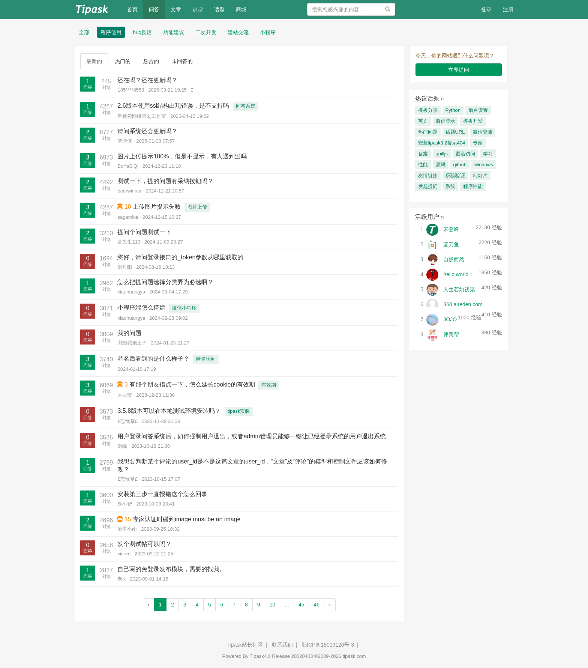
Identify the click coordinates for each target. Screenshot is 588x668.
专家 (478, 143)
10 (273, 605)
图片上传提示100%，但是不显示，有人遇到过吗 (182, 156)
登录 (486, 9)
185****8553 (130, 90)
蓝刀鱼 (451, 244)
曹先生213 (128, 242)
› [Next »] (330, 605)
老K (121, 579)
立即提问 (458, 70)
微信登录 (445, 121)
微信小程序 (184, 308)
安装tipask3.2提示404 (441, 143)
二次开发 (205, 32)
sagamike (127, 217)
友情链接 (428, 175)
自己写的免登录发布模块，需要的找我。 (171, 569)
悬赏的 (151, 61)
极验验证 (455, 175)
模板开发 (473, 121)
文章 (176, 9)
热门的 (122, 61)
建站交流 (238, 32)
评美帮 (451, 334)
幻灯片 (480, 175)
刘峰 (122, 446)
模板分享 (428, 110)
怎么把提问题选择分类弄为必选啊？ (165, 282)
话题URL (455, 132)
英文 (423, 121)
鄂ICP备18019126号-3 (328, 645)
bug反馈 (142, 32)
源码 (441, 164)
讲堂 (197, 9)
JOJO (450, 319)
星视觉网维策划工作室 (141, 116)
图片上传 (197, 207)
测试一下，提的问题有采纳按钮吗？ (165, 181)
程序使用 (111, 32)
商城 (241, 9)
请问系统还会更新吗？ (147, 131)
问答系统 (245, 106)
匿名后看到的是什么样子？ (153, 358)
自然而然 (453, 259)
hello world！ (458, 274)
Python (453, 110)
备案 (423, 153)
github (459, 164)
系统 (450, 186)
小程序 (268, 32)
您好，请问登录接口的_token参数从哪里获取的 (180, 257)
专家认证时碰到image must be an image (186, 519)
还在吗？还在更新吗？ (147, 80)
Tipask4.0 (260, 656)
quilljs (442, 153)
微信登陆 (482, 132)
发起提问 (428, 186)
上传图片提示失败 (157, 206)
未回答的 (182, 61)
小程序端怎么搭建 (141, 307)
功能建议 (173, 32)
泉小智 (124, 504)
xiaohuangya (131, 292)
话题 (219, 9)
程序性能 (473, 186)
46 (317, 605)
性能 (423, 164)
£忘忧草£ (127, 421)
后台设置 (478, 110)
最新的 (94, 61)
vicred (123, 554)
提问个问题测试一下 (144, 232)
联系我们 (282, 645)
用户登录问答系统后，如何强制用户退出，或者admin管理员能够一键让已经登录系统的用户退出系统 (251, 436)
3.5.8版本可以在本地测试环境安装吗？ (169, 411)
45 (301, 605)
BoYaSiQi (127, 166)
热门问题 (428, 132)
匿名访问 (206, 359)
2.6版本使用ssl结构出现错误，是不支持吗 (173, 105)
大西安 (124, 395)
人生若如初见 (459, 289)
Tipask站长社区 (244, 645)
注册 (508, 9)
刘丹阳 (124, 267)
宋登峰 (451, 229)
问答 (154, 9)
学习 (488, 153)
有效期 (268, 385)
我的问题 (129, 333)
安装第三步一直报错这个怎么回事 (162, 494)
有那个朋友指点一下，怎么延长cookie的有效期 (192, 384)
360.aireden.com (462, 304)
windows (483, 164)
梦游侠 (124, 141)
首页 (135, 8)
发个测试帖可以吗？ (144, 544)
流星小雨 (127, 529)
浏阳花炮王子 (132, 343)
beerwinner (129, 191)
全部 (84, 32)
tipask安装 (239, 411)
